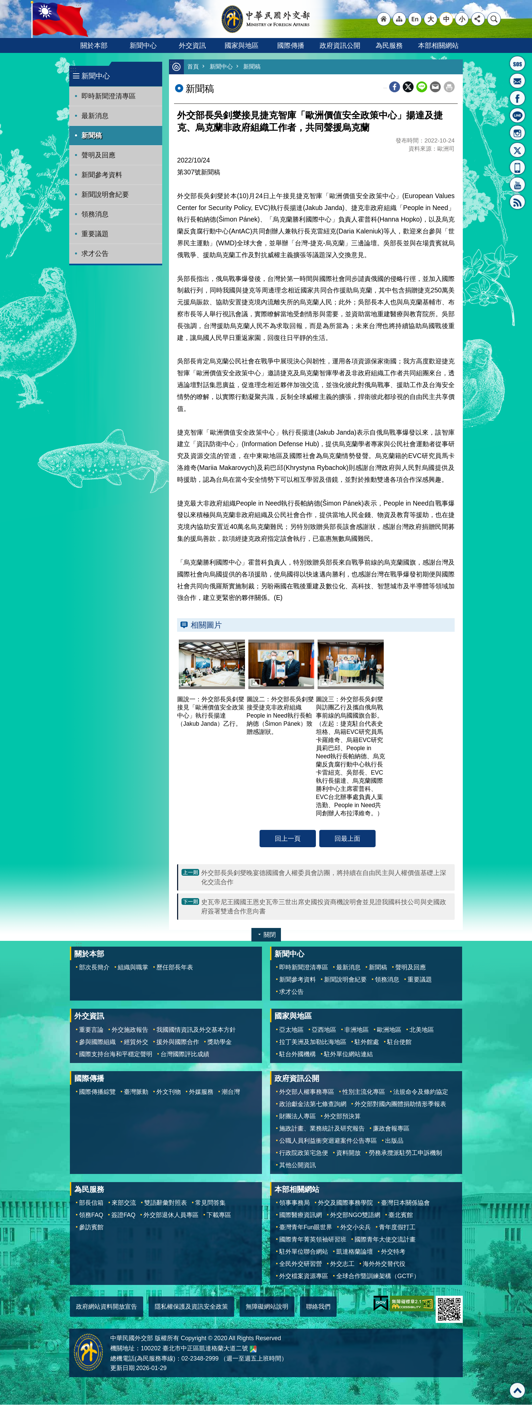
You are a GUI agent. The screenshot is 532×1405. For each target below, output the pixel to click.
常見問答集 (210, 1203)
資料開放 (348, 1153)
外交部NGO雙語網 (355, 1215)
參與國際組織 (97, 1042)
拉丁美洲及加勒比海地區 (312, 1042)
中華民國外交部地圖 (253, 1349)
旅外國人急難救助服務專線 (517, 63)
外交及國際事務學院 (345, 1203)
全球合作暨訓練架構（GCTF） (378, 1276)
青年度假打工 (397, 1227)
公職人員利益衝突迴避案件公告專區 (328, 1141)
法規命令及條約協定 (420, 1092)
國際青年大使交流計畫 (385, 1239)
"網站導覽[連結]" (399, 19)
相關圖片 (206, 625)
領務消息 (95, 214)
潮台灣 (231, 1092)
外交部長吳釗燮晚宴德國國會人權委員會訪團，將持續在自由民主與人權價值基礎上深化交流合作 (323, 877)
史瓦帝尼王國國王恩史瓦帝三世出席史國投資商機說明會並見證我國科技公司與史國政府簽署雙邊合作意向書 (323, 906)
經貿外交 (136, 1042)
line (421, 87)
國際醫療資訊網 (300, 1215)
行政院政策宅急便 (303, 1153)
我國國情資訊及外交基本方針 (196, 1030)
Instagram (517, 132)
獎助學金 (219, 1042)
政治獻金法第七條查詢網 (312, 1104)
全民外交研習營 (300, 1264)
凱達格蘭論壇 (354, 1252)
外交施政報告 (130, 1030)
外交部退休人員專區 (171, 1215)
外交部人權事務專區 (306, 1092)
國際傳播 (290, 45)
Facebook (394, 87)
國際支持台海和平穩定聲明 (115, 1054)
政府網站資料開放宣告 (106, 1307)
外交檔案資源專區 (303, 1276)
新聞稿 (91, 135)
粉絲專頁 (517, 98)
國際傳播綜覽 (97, 1092)
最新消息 (95, 115)
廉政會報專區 (391, 1128)
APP (517, 167)
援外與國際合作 (177, 1042)
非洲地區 (356, 1030)
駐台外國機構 (297, 1054)
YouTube (517, 184)
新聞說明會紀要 (105, 194)
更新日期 (122, 1368)
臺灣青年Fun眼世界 (305, 1227)
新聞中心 (143, 45)
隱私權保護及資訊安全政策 (191, 1307)
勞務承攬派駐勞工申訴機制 (405, 1153)
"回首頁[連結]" (384, 19)
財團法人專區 (297, 1116)
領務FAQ (91, 1215)
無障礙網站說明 (267, 1307)
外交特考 (393, 1252)
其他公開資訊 (297, 1165)
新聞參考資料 (101, 174)
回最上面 (347, 838)
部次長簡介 (94, 967)
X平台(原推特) (517, 150)
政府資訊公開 (340, 45)
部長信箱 (517, 80)
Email (435, 87)
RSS (517, 201)
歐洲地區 (389, 1030)
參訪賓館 (91, 1227)
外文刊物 (168, 1092)
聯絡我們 (318, 1307)
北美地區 (422, 1030)
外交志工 (342, 1264)
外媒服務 (201, 1092)
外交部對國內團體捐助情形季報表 (400, 1104)
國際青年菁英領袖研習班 (312, 1239)
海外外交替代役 (384, 1264)
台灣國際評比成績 (184, 1054)
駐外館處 (367, 1042)
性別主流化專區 (363, 1092)
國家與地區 (242, 45)
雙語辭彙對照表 (165, 1203)
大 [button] (431, 19)
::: (73, 69)
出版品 (394, 1141)
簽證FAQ (123, 1215)
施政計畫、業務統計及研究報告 (322, 1128)
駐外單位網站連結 (348, 1054)
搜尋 (494, 19)
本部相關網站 (438, 45)
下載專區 (219, 1215)
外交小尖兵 (355, 1227)
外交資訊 (192, 45)
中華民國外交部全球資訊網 (266, 19)
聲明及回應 (98, 155)
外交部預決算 (342, 1116)
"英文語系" (415, 19)
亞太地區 (291, 1030)
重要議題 (95, 234)
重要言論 (91, 1030)
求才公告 (95, 253)
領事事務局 (294, 1203)
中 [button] (446, 19)
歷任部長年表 (174, 967)
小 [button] (462, 19)
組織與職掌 (133, 967)
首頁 (193, 67)
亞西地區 (324, 1030)
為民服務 (389, 45)
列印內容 (449, 87)
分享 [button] (478, 19)
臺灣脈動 (136, 1092)
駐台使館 (399, 1042)
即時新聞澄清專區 (108, 96)
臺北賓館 (400, 1215)
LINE (517, 115)
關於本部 (94, 45)
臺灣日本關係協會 (405, 1203)
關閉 (270, 935)
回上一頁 (288, 838)
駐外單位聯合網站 (303, 1252)
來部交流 (124, 1203)
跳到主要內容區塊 (3, 3)
